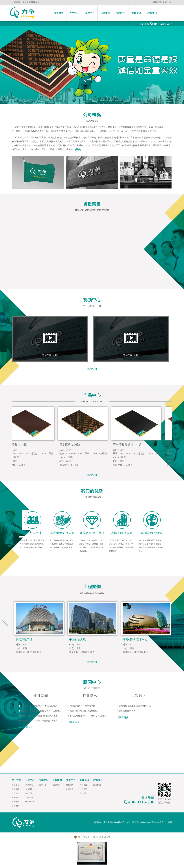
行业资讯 (83, 789)
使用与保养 (30, 802)
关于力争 (58, 13)
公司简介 (15, 785)
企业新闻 (83, 785)
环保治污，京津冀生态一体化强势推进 (39, 706)
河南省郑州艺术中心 (135, 639)
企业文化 (15, 793)
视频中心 (15, 797)
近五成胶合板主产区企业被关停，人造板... (41, 711)
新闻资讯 (136, 13)
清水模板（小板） (72, 444)
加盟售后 (70, 789)
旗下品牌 (42, 785)
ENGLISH (167, 2)
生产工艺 (29, 793)
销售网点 (70, 785)
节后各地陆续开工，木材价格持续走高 (88, 716)
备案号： (161, 822)
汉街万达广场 (24, 639)
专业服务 (29, 789)
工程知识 (83, 793)
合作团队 (15, 806)
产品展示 (29, 785)
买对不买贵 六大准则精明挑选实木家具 (39, 720)
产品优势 (29, 797)
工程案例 (105, 13)
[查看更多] (93, 369)
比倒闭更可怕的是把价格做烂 (84, 711)
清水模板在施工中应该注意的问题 (135, 706)
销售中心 (120, 13)
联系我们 (152, 13)
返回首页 (157, 2)
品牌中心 (89, 13)
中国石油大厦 (77, 639)
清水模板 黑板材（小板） (130, 444)
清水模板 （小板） (19, 444)
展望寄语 (15, 802)
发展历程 (15, 789)
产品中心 (74, 13)
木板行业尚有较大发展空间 (82, 706)
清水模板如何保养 (127, 711)
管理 (170, 822)
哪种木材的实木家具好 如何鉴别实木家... (40, 716)
